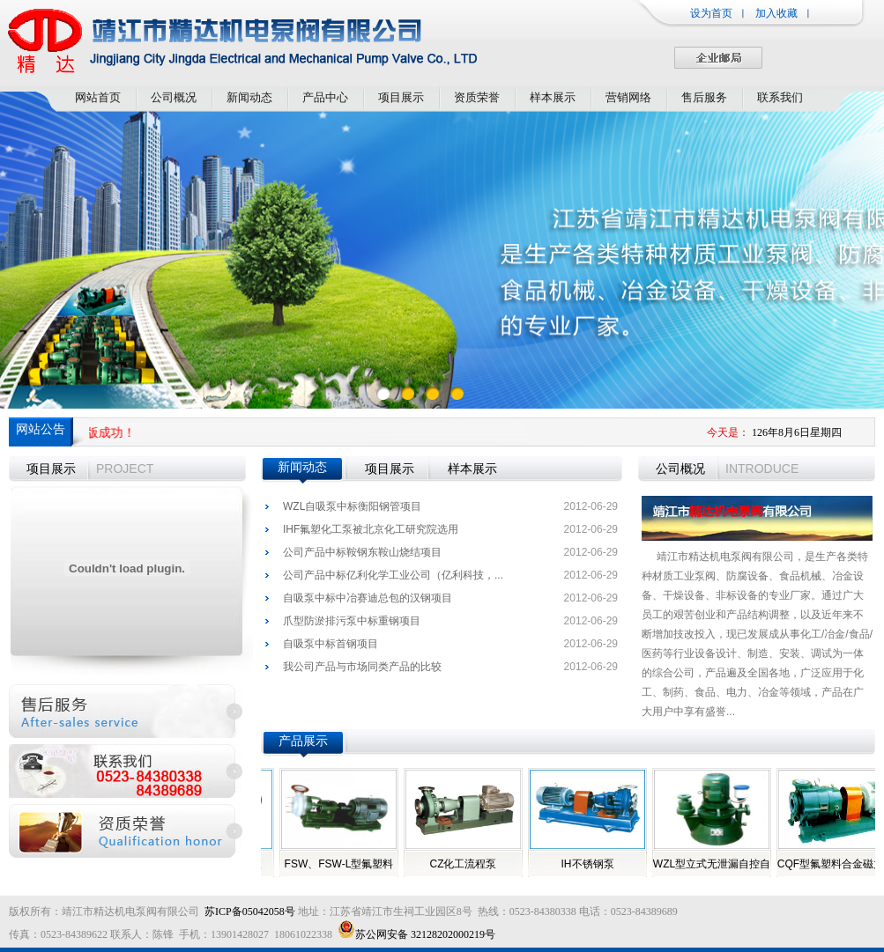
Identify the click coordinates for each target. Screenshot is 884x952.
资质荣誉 (477, 97)
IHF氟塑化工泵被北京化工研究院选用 (370, 529)
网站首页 (98, 97)
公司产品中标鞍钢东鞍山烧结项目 (362, 552)
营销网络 (628, 97)
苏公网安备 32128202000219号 (416, 934)
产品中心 (325, 97)
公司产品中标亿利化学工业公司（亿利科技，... (393, 575)
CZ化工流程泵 (468, 864)
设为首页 (711, 13)
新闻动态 (249, 97)
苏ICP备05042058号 (249, 911)
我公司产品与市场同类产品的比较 (362, 666)
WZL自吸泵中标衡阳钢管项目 (352, 506)
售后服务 (704, 97)
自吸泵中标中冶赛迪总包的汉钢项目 (367, 598)
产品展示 (303, 741)
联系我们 (780, 97)
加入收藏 (776, 13)
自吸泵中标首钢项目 (330, 644)
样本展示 (553, 97)
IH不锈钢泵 (593, 864)
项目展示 (401, 97)
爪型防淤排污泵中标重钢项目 (351, 621)
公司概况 (174, 97)
